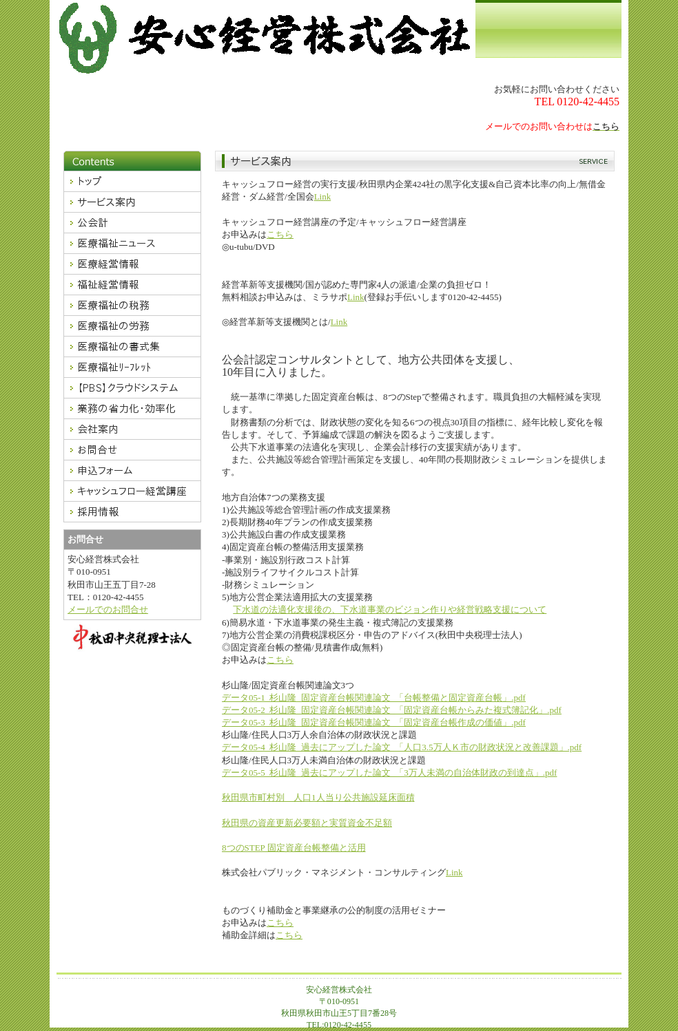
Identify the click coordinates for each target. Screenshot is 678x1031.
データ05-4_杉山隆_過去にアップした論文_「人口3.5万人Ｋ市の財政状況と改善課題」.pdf (402, 747)
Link (322, 196)
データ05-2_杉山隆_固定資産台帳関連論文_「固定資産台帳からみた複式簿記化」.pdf (392, 710)
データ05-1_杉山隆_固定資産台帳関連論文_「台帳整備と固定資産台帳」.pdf (374, 697)
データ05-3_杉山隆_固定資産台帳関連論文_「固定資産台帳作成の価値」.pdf (374, 722)
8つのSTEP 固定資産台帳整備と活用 (294, 847)
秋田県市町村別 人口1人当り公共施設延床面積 (318, 797)
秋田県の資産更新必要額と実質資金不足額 (307, 823)
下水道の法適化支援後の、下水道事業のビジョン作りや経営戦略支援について (389, 609)
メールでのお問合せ (108, 609)
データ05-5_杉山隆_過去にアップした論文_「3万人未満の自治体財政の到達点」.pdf (389, 772)
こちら (280, 234)
